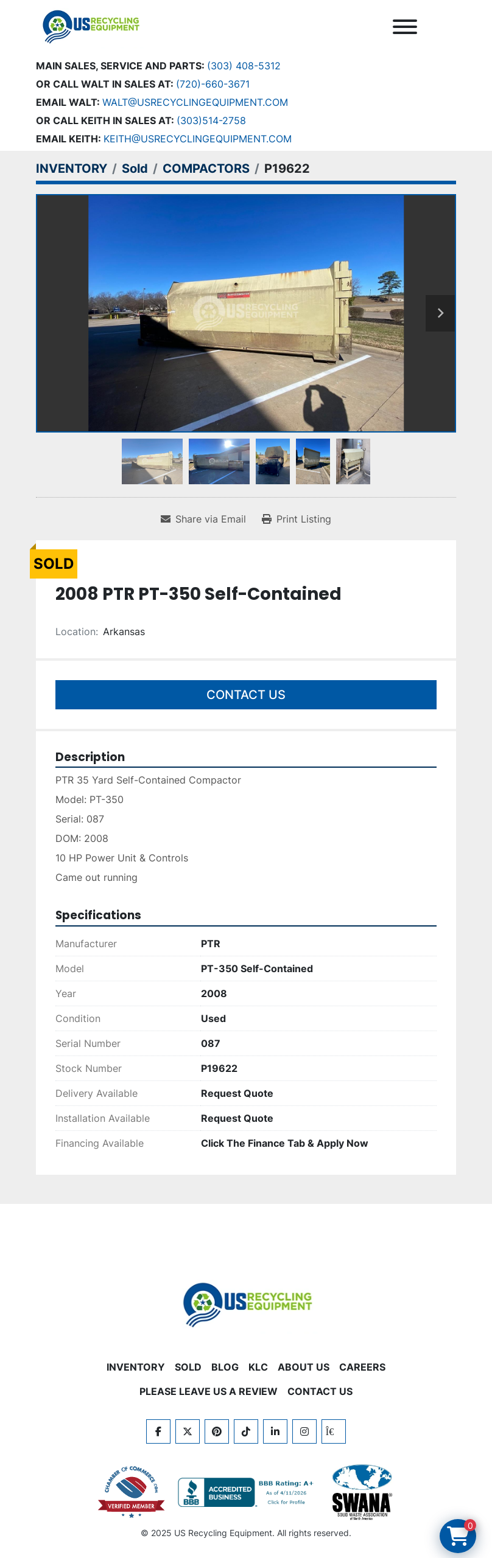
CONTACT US (320, 1391)
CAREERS (362, 1367)
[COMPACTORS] (206, 168)
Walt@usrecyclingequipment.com (195, 102)
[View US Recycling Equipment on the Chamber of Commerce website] (131, 1492)
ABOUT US (303, 1367)
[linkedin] (275, 1431)
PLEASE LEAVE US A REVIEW (208, 1391)
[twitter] (187, 1431)
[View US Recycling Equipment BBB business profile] (248, 1492)
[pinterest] (217, 1431)
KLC (258, 1367)
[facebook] (158, 1431)
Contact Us (246, 694)
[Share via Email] (203, 518)
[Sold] (135, 168)
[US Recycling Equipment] (246, 1304)
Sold (188, 1367)
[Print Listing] (296, 518)
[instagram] (304, 1431)
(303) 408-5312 (244, 66)
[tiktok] (246, 1431)
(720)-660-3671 (213, 84)
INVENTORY (136, 1367)
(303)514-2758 (211, 120)
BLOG (225, 1367)
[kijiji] (334, 1431)
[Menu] (405, 26)
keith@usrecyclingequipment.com (198, 139)
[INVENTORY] (71, 168)
